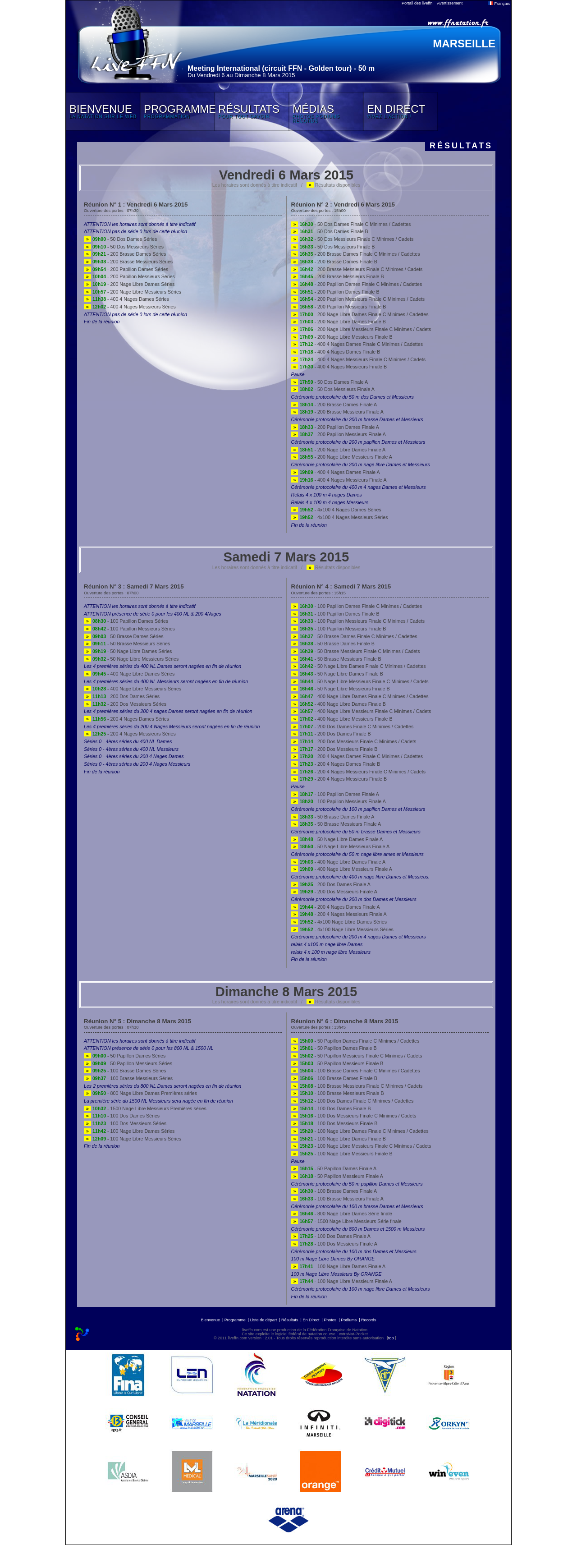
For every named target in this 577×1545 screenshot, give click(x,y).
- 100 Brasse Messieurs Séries (128, 1078)
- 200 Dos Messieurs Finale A (334, 891)
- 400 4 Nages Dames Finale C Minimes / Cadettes (357, 344)
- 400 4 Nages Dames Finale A (335, 472)
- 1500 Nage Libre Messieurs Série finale (346, 1221)
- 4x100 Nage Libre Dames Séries (339, 921)
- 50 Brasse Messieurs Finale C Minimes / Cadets (355, 651)
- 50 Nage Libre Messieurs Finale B (340, 688)
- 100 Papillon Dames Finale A (335, 794)
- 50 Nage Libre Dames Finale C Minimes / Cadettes (358, 666)
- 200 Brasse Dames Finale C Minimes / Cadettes (355, 254)
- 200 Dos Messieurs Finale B (334, 749)
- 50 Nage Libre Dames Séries (128, 651)
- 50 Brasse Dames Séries (123, 636)
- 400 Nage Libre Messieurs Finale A (341, 869)
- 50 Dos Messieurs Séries (124, 246)
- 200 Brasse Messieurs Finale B (337, 276)
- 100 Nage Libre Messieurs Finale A (341, 1281)
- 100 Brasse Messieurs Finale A (337, 1198)
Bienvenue (210, 1320)
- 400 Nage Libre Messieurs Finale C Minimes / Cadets (361, 711)
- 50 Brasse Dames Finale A (333, 816)
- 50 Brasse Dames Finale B (333, 643)
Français (499, 3)
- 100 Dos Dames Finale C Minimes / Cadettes (352, 1101)
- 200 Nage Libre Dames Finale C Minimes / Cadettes (360, 314)
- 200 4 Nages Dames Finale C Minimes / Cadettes (357, 756)
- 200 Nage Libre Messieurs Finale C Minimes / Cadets (361, 329)
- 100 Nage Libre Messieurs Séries (132, 1138)
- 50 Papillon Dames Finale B (334, 1048)
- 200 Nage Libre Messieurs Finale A (341, 457)
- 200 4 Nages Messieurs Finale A (339, 914)
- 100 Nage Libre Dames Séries (129, 1131)
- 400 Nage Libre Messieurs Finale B (342, 719)
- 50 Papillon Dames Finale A (334, 1168)
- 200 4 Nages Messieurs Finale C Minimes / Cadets (358, 771)
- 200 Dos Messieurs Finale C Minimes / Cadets (354, 741)
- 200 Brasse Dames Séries (125, 254)
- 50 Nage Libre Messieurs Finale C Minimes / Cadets (360, 681)
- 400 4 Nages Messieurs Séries (130, 306)
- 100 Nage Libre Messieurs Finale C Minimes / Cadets (361, 1146)
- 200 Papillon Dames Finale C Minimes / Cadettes (356, 284)
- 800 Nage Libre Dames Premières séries (140, 1093)
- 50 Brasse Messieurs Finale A (336, 824)
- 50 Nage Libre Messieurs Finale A (340, 846)
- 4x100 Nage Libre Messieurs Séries (342, 929)
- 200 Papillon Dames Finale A (335, 427)
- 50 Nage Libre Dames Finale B (337, 673)
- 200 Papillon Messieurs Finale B (338, 306)
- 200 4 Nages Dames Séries (126, 719)
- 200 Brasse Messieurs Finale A (337, 411)
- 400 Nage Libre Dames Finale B (338, 704)
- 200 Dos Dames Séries (122, 696)
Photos (330, 1320)
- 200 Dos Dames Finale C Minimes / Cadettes (352, 726)
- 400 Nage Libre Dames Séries (129, 673)
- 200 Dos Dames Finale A (331, 884)
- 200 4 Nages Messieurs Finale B (339, 779)
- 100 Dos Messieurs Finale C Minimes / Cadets (354, 1115)
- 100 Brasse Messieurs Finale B (337, 1093)
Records (368, 1320)
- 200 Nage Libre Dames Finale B (338, 321)
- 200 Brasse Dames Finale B (334, 261)
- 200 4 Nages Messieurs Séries (130, 733)
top (391, 1338)
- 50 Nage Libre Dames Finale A (337, 839)
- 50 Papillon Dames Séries (124, 1055)
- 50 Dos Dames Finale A (329, 382)
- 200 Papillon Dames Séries (126, 269)
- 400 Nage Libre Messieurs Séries (132, 688)
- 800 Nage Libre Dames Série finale (341, 1213)
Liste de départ (263, 1320)
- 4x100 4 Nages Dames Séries (336, 509)
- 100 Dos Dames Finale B (331, 1108)
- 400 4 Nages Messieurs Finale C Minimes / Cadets (358, 359)
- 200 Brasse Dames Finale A (334, 404)
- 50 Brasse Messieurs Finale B (336, 659)
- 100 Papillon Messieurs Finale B (338, 628)
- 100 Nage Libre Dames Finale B (338, 1138)
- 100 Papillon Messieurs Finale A (338, 801)
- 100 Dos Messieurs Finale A (334, 1243)
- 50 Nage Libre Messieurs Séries (131, 659)
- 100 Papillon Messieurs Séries (129, 628)
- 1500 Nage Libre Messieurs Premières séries (145, 1108)
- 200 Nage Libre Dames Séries (129, 284)
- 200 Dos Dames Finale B (331, 733)
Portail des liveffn (417, 3)
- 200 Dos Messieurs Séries (125, 704)
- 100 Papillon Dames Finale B (335, 613)
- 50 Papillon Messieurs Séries (128, 1063)
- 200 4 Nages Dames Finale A (335, 907)
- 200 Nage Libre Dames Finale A (338, 449)
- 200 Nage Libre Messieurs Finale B (342, 337)
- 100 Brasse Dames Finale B (334, 1078)
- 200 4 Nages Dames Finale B (335, 764)
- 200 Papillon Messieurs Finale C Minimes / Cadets (358, 299)
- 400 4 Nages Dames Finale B (335, 351)
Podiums (349, 1320)
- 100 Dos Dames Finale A (331, 1236)
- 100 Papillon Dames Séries (126, 621)
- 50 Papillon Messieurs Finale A (337, 1176)
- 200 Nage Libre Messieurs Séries (132, 291)
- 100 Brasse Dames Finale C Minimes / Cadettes (355, 1070)
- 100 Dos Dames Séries (122, 1115)
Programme (235, 1320)
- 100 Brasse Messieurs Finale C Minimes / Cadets (357, 1086)
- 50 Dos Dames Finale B (329, 231)
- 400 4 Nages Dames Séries (126, 299)
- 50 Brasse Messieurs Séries (127, 643)
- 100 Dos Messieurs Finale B (334, 1123)
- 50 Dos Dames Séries (120, 239)
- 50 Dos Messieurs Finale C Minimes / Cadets (352, 239)
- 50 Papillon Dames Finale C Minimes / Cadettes (355, 1041)
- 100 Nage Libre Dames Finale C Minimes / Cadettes (360, 1131)
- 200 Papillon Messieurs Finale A (338, 434)
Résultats (289, 1320)
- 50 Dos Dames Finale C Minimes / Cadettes (351, 224)
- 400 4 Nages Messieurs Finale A (339, 480)
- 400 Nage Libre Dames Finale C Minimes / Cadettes (360, 696)
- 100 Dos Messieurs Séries (125, 1123)
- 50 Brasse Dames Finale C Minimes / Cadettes (354, 636)
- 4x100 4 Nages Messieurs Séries (339, 517)
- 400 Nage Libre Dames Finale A (338, 861)
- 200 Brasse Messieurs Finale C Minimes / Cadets (357, 269)
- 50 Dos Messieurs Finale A (333, 389)
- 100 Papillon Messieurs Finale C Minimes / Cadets (358, 621)
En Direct (310, 1320)
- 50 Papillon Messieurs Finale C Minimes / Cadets (356, 1055)
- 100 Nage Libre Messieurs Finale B (342, 1153)
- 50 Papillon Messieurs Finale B (337, 1063)
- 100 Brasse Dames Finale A (334, 1191)
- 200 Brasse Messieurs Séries (128, 261)
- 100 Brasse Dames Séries (125, 1070)
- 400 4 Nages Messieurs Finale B (339, 366)
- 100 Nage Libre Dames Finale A (338, 1266)
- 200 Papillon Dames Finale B (335, 291)
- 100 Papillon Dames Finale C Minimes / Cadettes (356, 606)
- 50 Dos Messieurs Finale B (333, 246)
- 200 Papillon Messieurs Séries (129, 276)
